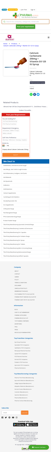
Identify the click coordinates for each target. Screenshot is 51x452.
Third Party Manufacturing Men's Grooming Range (17, 248)
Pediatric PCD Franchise (21, 362)
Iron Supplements (8, 205)
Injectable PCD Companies (22, 345)
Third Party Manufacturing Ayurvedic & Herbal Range (18, 224)
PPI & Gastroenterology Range (12, 217)
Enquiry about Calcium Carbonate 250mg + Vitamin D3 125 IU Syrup (15, 149)
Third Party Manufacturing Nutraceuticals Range (17, 252)
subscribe (24, 412)
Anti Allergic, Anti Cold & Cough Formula (15, 169)
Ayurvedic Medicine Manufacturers (24, 380)
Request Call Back (38, 447)
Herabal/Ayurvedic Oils (10, 201)
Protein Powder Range (9, 220)
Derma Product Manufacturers (23, 389)
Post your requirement (25, 27)
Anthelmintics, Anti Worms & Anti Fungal (14, 165)
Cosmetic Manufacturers (21, 392)
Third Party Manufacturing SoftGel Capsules (15, 256)
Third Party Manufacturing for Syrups (14, 240)
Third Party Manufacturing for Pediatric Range (16, 236)
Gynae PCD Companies (21, 353)
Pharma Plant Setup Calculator (25, 300)
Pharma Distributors (20, 368)
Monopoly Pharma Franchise (22, 350)
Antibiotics (6, 185)
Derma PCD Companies (21, 359)
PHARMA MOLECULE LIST (21, 318)
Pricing (5, 9)
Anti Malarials (7, 177)
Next (15, 155)
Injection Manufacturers (21, 395)
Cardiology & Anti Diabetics (11, 197)
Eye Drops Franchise (20, 342)
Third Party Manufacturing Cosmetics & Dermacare (18, 228)
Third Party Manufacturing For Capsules (14, 232)
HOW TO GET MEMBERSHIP (22, 312)
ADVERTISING (18, 324)
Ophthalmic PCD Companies (22, 348)
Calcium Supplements (9, 193)
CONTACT (17, 274)
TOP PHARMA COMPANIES (22, 321)
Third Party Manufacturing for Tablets (14, 244)
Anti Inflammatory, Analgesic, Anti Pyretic (15, 173)
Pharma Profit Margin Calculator (25, 297)
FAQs (16, 326)
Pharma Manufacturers (21, 398)
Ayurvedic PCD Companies (22, 365)
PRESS (16, 329)
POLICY (17, 279)
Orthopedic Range (8, 209)
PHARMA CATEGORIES (20, 315)
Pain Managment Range (10, 213)
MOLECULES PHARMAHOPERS (23, 332)
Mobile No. (5, 143)
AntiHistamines (7, 189)
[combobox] (25, 21)
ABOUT (16, 271)
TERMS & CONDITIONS (21, 282)
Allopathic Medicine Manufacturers (24, 386)
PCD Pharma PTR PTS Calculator (24, 294)
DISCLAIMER (18, 285)
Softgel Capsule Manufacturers (23, 383)
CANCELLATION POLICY (21, 288)
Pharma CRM (13, 10)
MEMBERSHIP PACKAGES (21, 291)
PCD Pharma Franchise (21, 356)
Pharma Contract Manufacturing (23, 400)
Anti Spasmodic (7, 181)
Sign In (33, 10)
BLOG (16, 309)
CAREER (17, 277)
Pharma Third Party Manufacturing (24, 377)
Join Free (23, 10)
